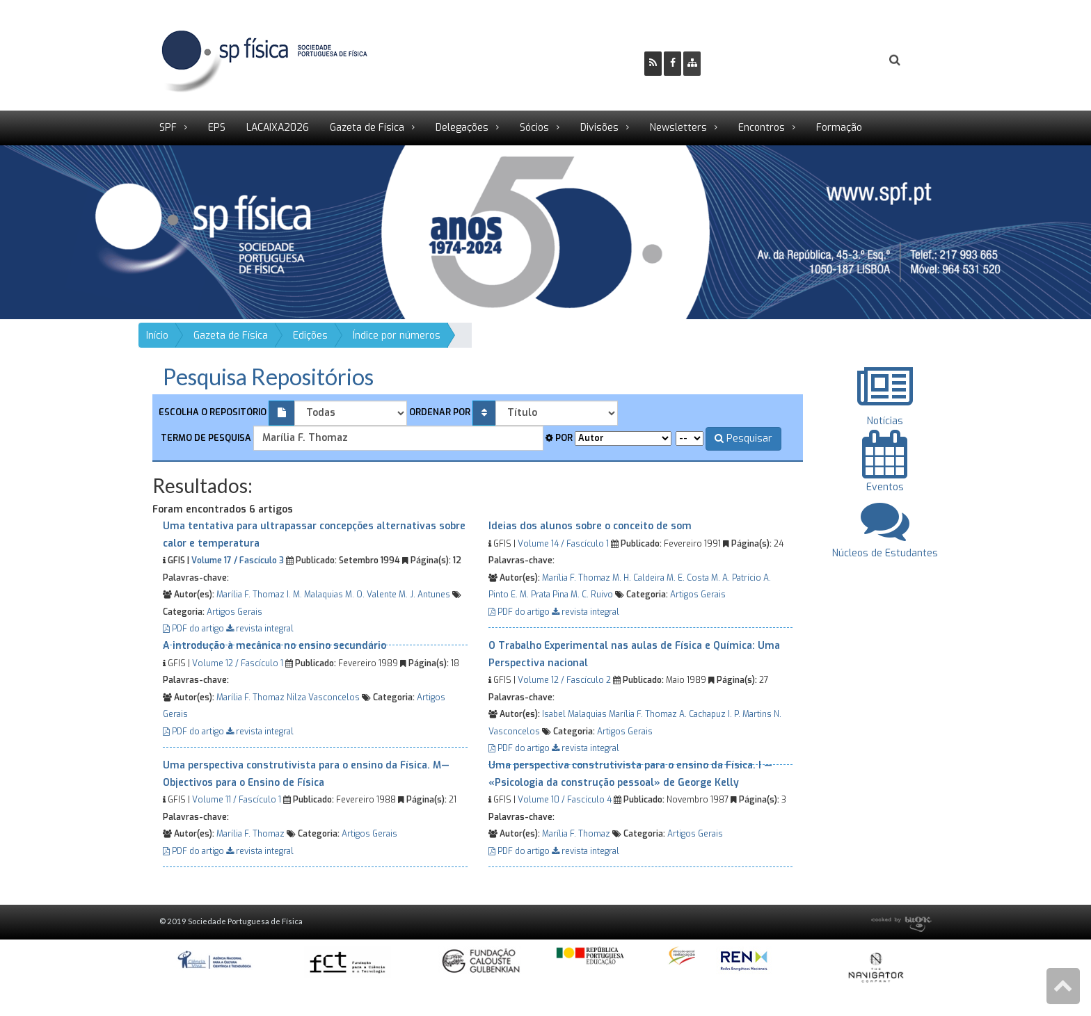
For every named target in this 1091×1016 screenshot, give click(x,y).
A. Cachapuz (702, 714)
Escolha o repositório (212, 412)
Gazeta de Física (367, 127)
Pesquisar (743, 438)
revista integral (260, 628)
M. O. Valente (371, 594)
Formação (839, 127)
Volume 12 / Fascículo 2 (564, 680)
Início (157, 335)
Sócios (534, 127)
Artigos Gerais (234, 612)
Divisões (599, 127)
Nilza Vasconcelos (323, 697)
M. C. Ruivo (592, 594)
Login (838, 60)
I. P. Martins (750, 714)
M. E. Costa (688, 577)
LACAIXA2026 (277, 127)
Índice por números (396, 335)
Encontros (761, 127)
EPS (216, 127)
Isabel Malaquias (574, 714)
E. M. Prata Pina (539, 594)
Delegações (462, 127)
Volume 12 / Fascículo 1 (237, 663)
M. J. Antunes (424, 594)
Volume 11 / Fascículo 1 (236, 799)
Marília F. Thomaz (250, 594)
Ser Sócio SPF (758, 60)
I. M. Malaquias (315, 594)
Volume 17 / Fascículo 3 (237, 560)
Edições (310, 335)
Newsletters (678, 127)
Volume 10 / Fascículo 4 (565, 799)
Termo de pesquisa (205, 438)
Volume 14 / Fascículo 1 (563, 543)
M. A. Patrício (736, 577)
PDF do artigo (194, 628)
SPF (168, 127)
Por (559, 438)
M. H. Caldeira (638, 577)
